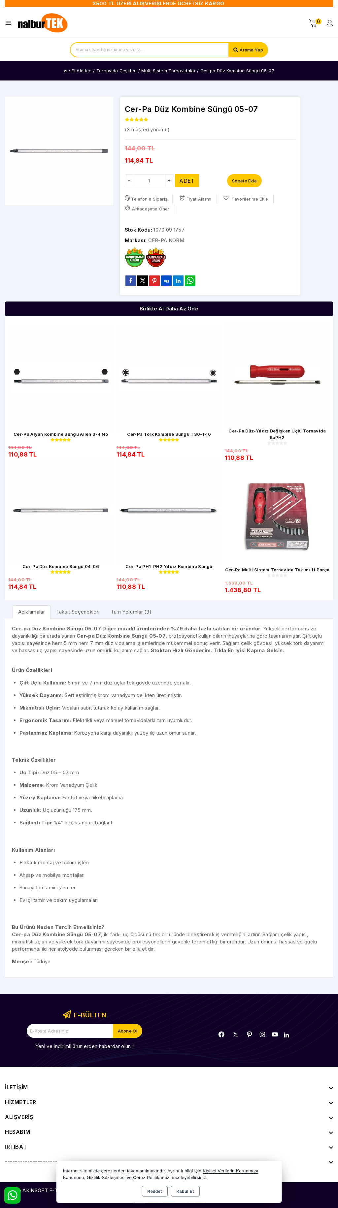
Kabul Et (185, 1191)
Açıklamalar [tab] (31, 612)
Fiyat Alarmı (195, 198)
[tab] (32, 611)
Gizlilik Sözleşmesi (106, 1177)
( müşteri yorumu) (147, 129)
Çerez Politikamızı (152, 1177)
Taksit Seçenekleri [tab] (77, 612)
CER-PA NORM (166, 240)
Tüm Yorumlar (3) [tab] (131, 612)
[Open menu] (10, 22)
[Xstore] (43, 23)
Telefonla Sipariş (146, 198)
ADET (186, 180)
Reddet (154, 1191)
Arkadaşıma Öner (147, 208)
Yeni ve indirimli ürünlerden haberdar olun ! (84, 1046)
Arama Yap (251, 49)
